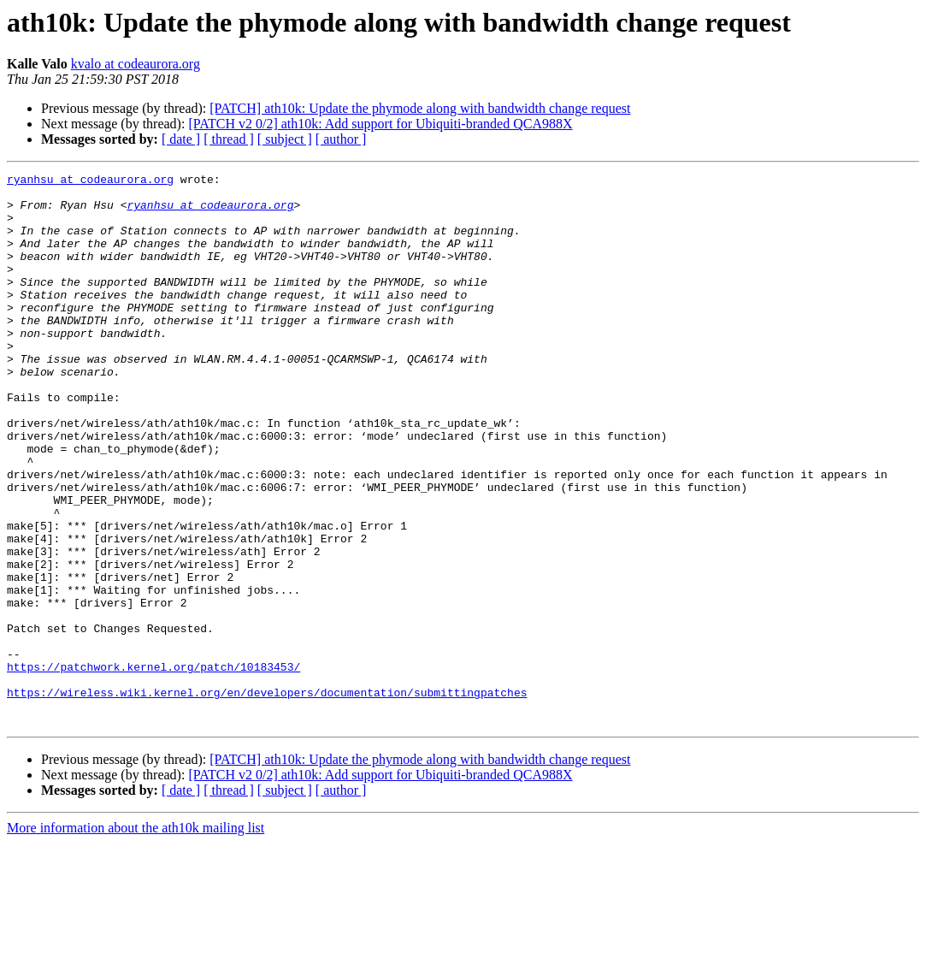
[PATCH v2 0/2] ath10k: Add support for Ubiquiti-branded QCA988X (380, 123)
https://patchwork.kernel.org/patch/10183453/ (153, 766)
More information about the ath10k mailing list (135, 938)
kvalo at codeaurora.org (135, 63)
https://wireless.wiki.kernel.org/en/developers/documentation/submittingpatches (267, 797)
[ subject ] (284, 139)
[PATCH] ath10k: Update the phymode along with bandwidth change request (419, 108)
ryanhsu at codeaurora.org (90, 181)
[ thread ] (228, 139)
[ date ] (181, 139)
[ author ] (341, 139)
